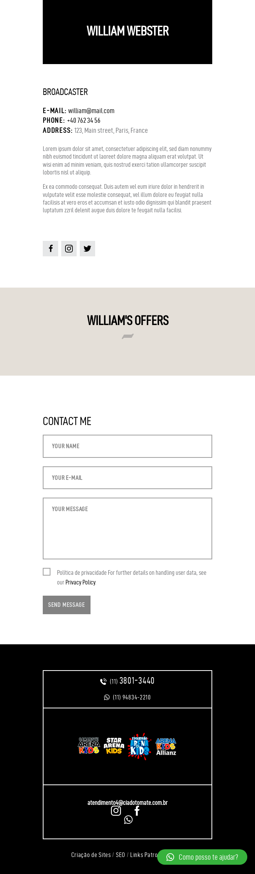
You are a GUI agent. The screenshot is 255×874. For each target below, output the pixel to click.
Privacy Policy (80, 582)
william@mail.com (91, 111)
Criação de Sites (91, 854)
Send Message (66, 604)
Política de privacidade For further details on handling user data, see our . (131, 577)
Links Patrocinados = (156, 854)
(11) (127, 681)
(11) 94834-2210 (127, 697)
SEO (120, 854)
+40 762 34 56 (84, 120)
